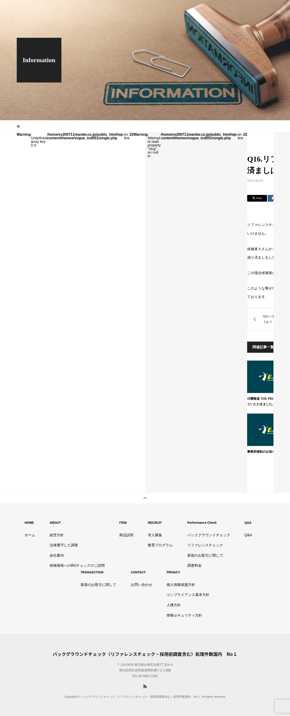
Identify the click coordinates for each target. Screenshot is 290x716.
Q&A (174, 7)
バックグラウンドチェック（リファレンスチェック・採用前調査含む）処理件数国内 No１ (145, 654)
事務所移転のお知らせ (262, 451)
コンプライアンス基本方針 (188, 595)
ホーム (30, 535)
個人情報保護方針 (181, 585)
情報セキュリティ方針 (184, 615)
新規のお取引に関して (205, 555)
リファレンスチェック (205, 545)
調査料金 (194, 565)
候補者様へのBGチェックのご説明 (77, 565)
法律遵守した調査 (64, 545)
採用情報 (165, 7)
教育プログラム (160, 545)
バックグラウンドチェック (208, 535)
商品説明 (153, 7)
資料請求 (231, 7)
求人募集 (155, 535)
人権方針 (174, 605)
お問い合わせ (245, 7)
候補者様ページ (263, 7)
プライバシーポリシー (211, 7)
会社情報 (141, 7)
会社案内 (57, 555)
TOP (131, 7)
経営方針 (57, 535)
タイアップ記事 (188, 7)
